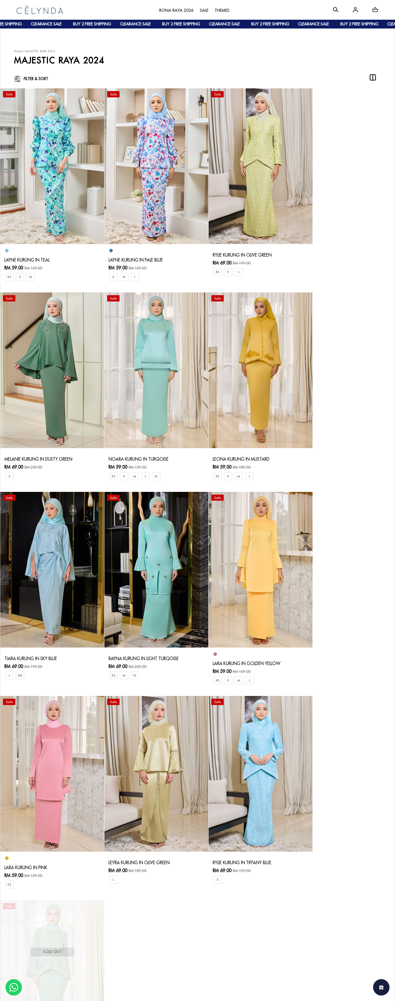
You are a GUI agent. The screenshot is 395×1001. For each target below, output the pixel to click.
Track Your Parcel (144, 921)
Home (18, 51)
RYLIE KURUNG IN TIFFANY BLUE (330, 635)
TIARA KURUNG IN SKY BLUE (229, 443)
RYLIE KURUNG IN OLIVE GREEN (232, 247)
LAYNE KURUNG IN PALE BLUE (131, 252)
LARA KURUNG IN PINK (125, 640)
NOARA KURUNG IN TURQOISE (35, 443)
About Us (28, 907)
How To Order (88, 907)
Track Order (85, 934)
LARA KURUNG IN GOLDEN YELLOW (39, 640)
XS (9, 269)
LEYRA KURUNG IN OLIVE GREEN (233, 635)
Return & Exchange (145, 912)
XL (53, 461)
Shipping (82, 925)
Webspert (243, 992)
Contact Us (138, 903)
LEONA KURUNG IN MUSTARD (132, 443)
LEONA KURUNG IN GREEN (30, 831)
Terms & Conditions (146, 930)
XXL (218, 461)
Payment (82, 916)
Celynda (178, 992)
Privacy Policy (141, 938)
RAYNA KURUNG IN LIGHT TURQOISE (336, 443)
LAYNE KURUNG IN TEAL (27, 252)
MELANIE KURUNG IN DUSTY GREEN (335, 247)
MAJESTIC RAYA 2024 (40, 51)
